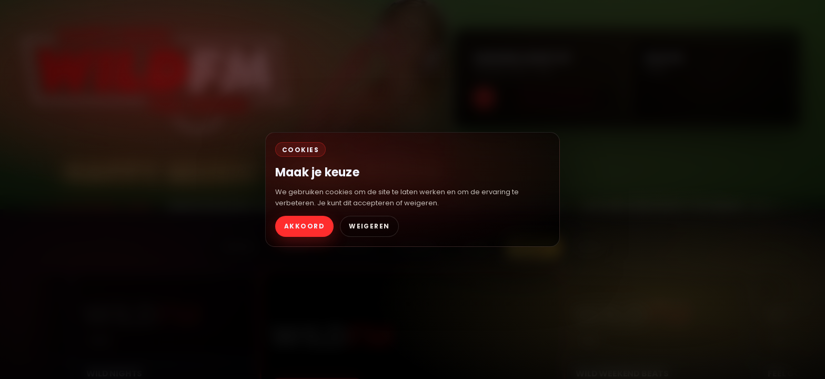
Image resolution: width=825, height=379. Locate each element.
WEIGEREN (369, 226)
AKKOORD (304, 226)
